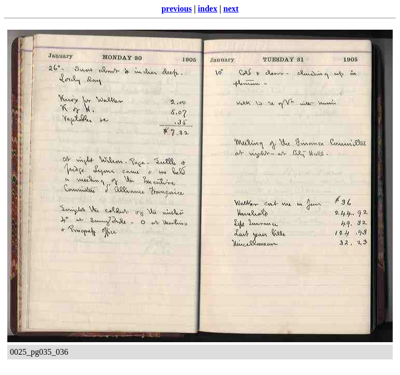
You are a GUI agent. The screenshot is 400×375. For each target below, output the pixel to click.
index (207, 8)
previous (176, 8)
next (231, 8)
